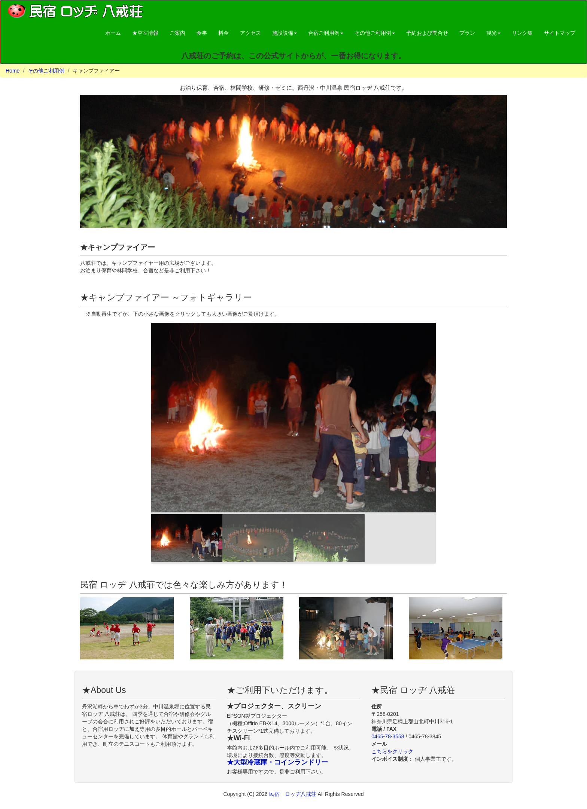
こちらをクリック (392, 751)
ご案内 (177, 33)
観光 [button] (493, 33)
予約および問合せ (427, 33)
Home (12, 71)
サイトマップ (559, 33)
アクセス (250, 33)
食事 (202, 33)
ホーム (113, 33)
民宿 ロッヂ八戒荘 (293, 794)
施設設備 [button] (284, 33)
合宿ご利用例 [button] (325, 33)
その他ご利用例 (46, 71)
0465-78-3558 (387, 736)
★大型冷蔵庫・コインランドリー (277, 762)
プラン (467, 33)
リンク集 (522, 33)
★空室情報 (145, 33)
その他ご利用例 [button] (375, 33)
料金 (223, 33)
